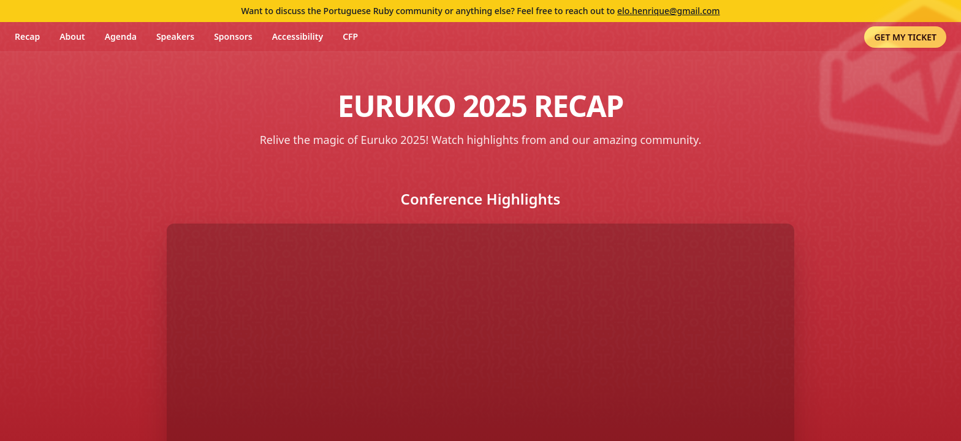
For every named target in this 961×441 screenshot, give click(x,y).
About (72, 36)
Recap (27, 36)
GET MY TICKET (905, 37)
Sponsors (233, 36)
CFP (350, 36)
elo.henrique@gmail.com (668, 11)
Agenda (121, 36)
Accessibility (297, 36)
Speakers (175, 36)
